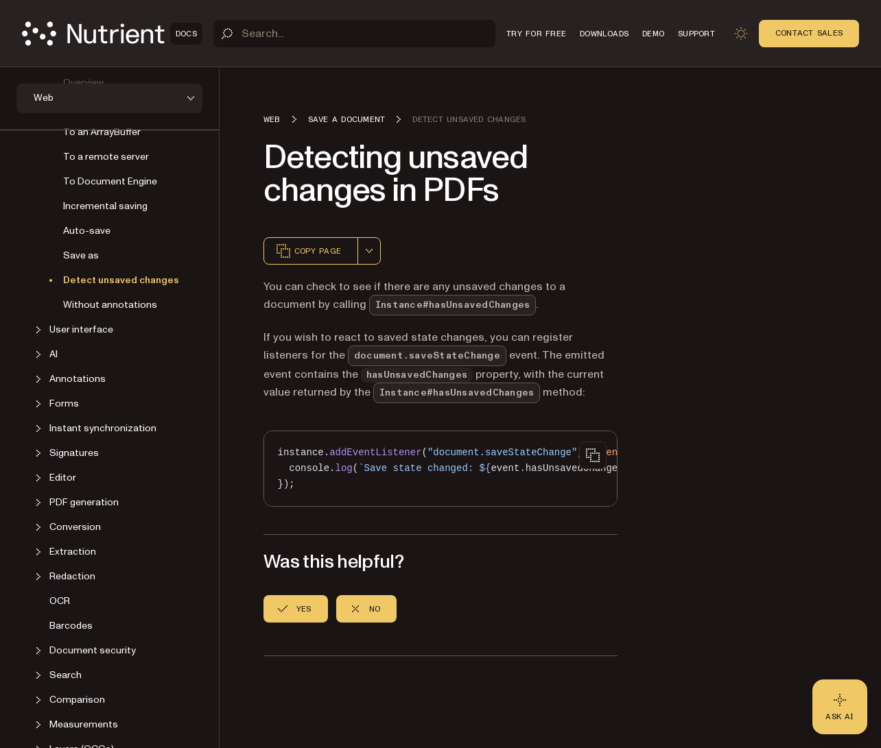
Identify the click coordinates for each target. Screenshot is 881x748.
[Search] (354, 33)
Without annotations (110, 304)
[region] (440, 469)
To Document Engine (110, 181)
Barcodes (71, 625)
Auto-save (86, 230)
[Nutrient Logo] (112, 33)
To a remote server (106, 156)
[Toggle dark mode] (741, 33)
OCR (59, 600)
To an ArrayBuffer (102, 131)
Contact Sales (809, 33)
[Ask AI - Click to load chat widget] (839, 706)
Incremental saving (105, 206)
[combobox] (369, 251)
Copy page (308, 251)
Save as (81, 255)
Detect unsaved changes (121, 280)
